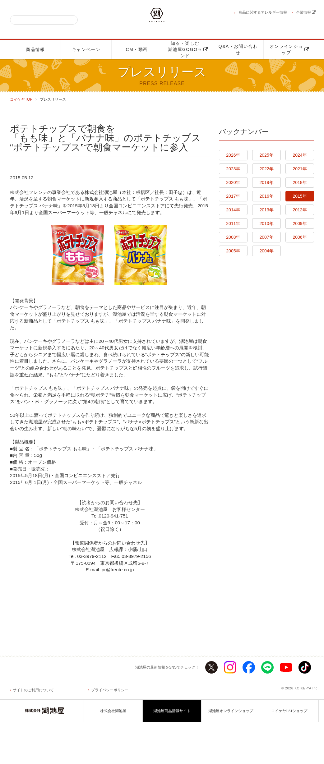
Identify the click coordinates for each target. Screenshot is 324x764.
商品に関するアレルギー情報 (262, 12)
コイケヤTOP (21, 99)
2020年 (233, 182)
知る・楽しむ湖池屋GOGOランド (188, 49)
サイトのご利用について (33, 731)
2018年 (300, 182)
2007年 (266, 237)
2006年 (300, 237)
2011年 (233, 223)
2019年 (266, 182)
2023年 (233, 168)
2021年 (300, 168)
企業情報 (306, 12)
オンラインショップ (289, 49)
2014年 (233, 209)
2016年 (266, 196)
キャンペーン (86, 49)
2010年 (266, 223)
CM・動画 (137, 49)
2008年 (233, 237)
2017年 (233, 196)
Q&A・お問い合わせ (238, 49)
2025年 (266, 155)
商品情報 (35, 49)
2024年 (300, 155)
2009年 (300, 223)
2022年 (266, 168)
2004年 (266, 250)
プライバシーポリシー (109, 731)
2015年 (300, 196)
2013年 (266, 209)
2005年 (233, 250)
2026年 (233, 155)
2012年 (300, 209)
